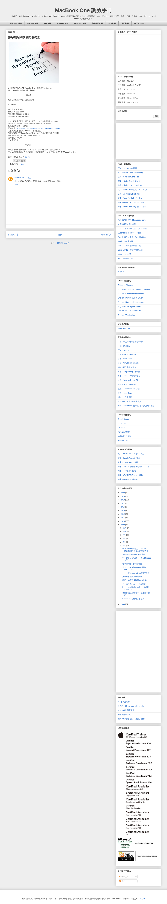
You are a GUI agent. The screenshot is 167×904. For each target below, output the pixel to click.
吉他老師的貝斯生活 (126, 710)
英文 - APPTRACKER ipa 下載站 (131, 454)
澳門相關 (125, 23)
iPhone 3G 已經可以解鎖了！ (134, 599)
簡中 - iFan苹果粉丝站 (127, 471)
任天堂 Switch (140, 23)
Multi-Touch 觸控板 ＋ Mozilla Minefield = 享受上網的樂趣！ (135, 550)
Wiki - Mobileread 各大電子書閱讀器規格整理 (136, 406)
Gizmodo (121, 428)
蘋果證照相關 (97, 23)
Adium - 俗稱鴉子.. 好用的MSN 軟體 (132, 228)
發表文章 (124, 877)
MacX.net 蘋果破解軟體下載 (129, 246)
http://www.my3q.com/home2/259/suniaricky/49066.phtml (38, 128)
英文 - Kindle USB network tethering (132, 185)
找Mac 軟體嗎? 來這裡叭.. (133, 577)
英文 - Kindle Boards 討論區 (129, 181)
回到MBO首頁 (16, 23)
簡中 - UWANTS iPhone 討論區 (130, 475)
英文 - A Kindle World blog (128, 177)
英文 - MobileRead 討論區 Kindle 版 (132, 190)
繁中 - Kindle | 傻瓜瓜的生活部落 (131, 202)
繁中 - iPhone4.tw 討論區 (128, 462)
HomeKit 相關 (62, 23)
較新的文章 (13, 234)
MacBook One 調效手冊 (83, 10)
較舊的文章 (106, 234)
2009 (123, 525)
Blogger (142, 899)
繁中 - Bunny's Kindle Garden (130, 198)
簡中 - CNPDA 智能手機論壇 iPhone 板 (133, 467)
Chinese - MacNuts (125, 285)
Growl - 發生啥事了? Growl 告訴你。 (132, 237)
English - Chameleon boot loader (131, 294)
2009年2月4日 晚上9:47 (25, 178)
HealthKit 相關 (80, 23)
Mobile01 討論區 (124, 436)
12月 (125, 528)
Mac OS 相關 (32, 23)
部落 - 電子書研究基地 (127, 367)
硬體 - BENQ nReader (127, 384)
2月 (124, 542)
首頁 (60, 234)
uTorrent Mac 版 (124, 254)
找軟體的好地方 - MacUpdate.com (131, 220)
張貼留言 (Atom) (63, 243)
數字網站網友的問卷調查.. (133, 564)
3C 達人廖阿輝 (124, 702)
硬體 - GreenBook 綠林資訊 (129, 389)
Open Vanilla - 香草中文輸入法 (130, 250)
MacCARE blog (124, 328)
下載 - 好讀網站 (124, 346)
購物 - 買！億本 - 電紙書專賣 (129, 401)
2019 (123, 496)
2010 (123, 521)
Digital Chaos (123, 419)
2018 (123, 500)
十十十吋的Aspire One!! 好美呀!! (135, 573)
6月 (124, 538)
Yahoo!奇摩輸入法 (125, 258)
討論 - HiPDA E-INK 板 (127, 354)
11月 (125, 531)
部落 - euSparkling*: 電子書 (129, 372)
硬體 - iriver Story (125, 393)
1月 (124, 546)
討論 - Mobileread (125, 359)
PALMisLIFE (123, 440)
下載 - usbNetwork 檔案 (127, 168)
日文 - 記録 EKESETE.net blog (130, 172)
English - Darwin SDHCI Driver (130, 298)
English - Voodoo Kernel (127, 315)
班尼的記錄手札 (124, 715)
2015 (123, 510)
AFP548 (121, 272)
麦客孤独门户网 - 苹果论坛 (128, 224)
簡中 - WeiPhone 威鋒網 (128, 479)
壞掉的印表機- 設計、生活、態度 (131, 719)
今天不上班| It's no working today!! (132, 706)
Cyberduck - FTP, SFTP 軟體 (129, 233)
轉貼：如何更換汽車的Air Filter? (135, 580)
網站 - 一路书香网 (125, 397)
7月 (124, 535)
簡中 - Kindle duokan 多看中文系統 (132, 207)
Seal (22, 164)
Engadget (122, 423)
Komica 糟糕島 (124, 432)
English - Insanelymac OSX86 (130, 306)
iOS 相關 (47, 23)
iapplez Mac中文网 (125, 241)
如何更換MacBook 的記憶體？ (134, 554)
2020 (123, 493)
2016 (123, 507)
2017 (123, 503)
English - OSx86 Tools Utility (129, 311)
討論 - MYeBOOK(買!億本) (128, 363)
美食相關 (112, 23)
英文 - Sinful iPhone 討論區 (129, 458)
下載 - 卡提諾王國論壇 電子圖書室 (131, 342)
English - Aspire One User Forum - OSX (134, 289)
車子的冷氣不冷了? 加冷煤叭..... (135, 584)
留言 (122, 881)
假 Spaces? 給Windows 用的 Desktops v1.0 (134, 568)
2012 (123, 514)
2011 (123, 517)
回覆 (16, 185)
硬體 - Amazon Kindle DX (128, 380)
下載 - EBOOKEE (125, 350)
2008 (123, 604)
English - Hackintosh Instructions (131, 302)
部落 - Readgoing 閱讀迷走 (129, 376)
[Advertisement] (137, 140)
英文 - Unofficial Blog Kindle (129, 194)
